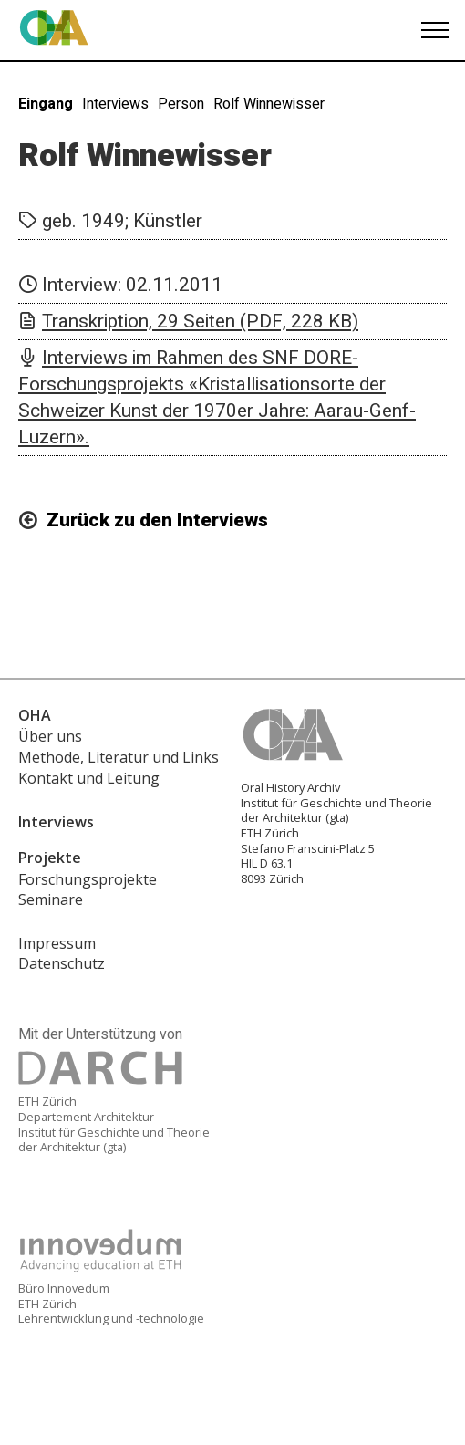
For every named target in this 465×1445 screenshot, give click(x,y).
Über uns (50, 736)
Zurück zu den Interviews (157, 520)
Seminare (50, 899)
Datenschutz (61, 963)
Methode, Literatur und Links (118, 757)
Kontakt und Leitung (89, 778)
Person (181, 104)
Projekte (49, 857)
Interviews (115, 104)
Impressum (57, 943)
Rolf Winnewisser (269, 104)
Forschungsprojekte (87, 879)
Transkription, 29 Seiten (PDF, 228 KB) (200, 321)
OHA (34, 715)
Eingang (45, 104)
